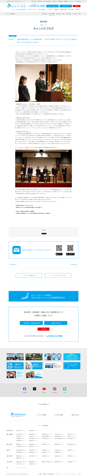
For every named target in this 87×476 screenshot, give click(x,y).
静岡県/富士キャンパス (20, 444)
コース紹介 (49, 9)
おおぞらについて (32, 9)
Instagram (54, 392)
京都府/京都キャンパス (33, 450)
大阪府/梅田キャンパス (46, 450)
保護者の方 (66, 1)
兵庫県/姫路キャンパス (59, 452)
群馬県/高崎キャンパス (33, 434)
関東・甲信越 (51, 13)
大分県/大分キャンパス (20, 463)
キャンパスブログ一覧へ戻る (58, 275)
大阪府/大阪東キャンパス (59, 450)
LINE (65, 392)
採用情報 (44, 474)
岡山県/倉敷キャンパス (33, 455)
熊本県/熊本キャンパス (33, 463)
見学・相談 (70, 9)
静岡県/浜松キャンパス (46, 444)
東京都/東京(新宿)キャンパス (60, 436)
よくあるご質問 (58, 415)
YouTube (44, 392)
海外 (79, 13)
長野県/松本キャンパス (33, 440)
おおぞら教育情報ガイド (44, 404)
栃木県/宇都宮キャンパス (20, 434)
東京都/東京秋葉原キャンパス (47, 436)
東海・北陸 (58, 13)
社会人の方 (55, 1)
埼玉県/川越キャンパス (59, 434)
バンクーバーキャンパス (20, 467)
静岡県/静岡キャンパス (33, 444)
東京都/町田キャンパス (20, 438)
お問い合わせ (75, 415)
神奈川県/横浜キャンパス (46, 438)
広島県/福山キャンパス (46, 455)
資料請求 (76, 6)
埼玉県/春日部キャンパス (46, 434)
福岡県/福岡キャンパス (33, 461)
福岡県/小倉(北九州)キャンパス (22, 461)
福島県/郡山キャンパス (33, 430)
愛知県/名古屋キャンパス (72, 444)
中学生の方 (34, 1)
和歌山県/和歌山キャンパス (21, 452)
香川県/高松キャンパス (72, 455)
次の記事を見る (73, 264)
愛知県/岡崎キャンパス (59, 444)
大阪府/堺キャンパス (71, 450)
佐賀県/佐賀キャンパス (72, 461)
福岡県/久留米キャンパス (59, 461)
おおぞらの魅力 (41, 9)
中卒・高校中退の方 (47, 1)
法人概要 (39, 474)
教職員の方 (61, 1)
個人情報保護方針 (51, 474)
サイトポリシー (58, 474)
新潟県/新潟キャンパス (20, 440)
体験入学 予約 (66, 6)
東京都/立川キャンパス (72, 436)
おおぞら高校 (16, 7)
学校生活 (56, 9)
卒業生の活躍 (63, 9)
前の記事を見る (13, 264)
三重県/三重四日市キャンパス (21, 446)
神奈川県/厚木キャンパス (72, 438)
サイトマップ (73, 474)
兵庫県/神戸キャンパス (46, 452)
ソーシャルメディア (65, 474)
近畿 (63, 13)
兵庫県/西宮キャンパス (33, 452)
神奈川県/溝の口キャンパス (34, 438)
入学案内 (77, 9)
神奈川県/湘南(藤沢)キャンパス (60, 438)
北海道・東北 (44, 13)
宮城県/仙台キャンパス (20, 430)
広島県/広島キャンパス (59, 455)
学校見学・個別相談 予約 (52, 6)
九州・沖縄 (74, 13)
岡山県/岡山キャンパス (20, 455)
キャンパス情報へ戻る (29, 275)
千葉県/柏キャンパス (20, 436)
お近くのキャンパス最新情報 (75, 1)
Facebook (24, 392)
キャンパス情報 (10, 14)
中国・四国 (68, 13)
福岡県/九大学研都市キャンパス (47, 461)
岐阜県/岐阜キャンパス (33, 446)
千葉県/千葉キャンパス (33, 436)
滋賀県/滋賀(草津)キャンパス (21, 450)
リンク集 (78, 474)
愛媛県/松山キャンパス (20, 458)
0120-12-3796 (37, 6)
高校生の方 (40, 1)
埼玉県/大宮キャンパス (72, 434)
